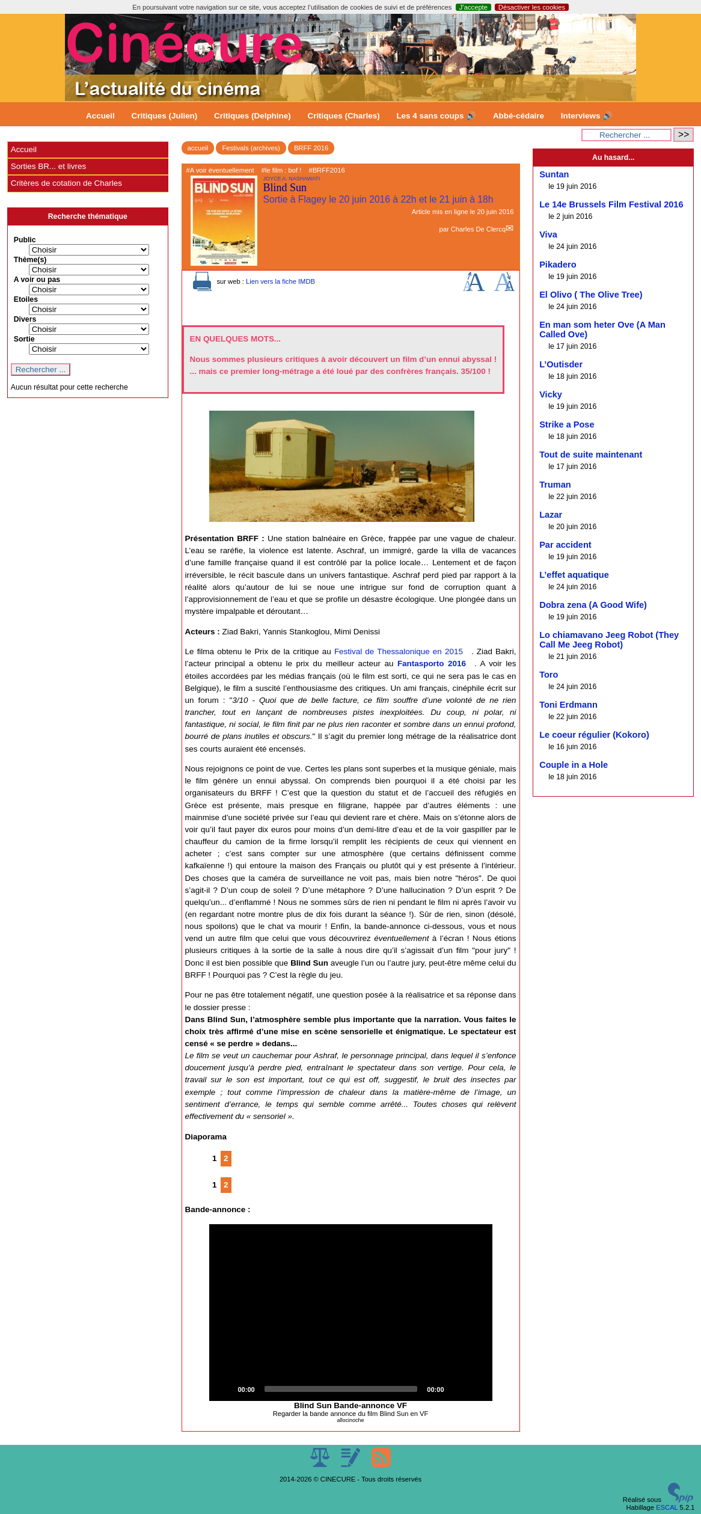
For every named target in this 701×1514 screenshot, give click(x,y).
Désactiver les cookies (531, 7)
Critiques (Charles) (343, 115)
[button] (350, 1313)
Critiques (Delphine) (252, 115)
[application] (350, 1312)
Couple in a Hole (573, 765)
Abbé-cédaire (518, 115)
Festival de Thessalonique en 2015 (398, 651)
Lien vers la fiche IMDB (280, 281)
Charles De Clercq (478, 229)
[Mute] (458, 1389)
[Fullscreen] (477, 1389)
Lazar (550, 514)
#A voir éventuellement (220, 170)
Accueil (100, 115)
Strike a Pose (566, 424)
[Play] (225, 1389)
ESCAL (667, 1507)
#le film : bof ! (282, 170)
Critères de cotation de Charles (66, 183)
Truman (555, 484)
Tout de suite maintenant (590, 454)
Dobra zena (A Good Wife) (593, 605)
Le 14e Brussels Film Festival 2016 (611, 204)
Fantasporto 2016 (431, 663)
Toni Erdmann (568, 704)
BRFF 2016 (311, 148)
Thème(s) (30, 260)
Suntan (554, 174)
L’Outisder (561, 364)
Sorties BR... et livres (48, 166)
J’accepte (473, 7)
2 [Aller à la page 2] (226, 1158)
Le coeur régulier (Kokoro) (594, 735)
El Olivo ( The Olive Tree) (590, 294)
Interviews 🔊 (587, 115)
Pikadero (557, 264)
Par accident (565, 545)
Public (25, 240)
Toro (548, 674)
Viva (548, 234)
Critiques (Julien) (165, 115)
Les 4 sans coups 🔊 (436, 115)
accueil (198, 148)
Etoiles (26, 299)
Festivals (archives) (251, 148)
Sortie (24, 339)
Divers (25, 319)
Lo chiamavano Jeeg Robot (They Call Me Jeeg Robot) (609, 639)
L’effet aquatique (574, 575)
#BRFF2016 (326, 170)
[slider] (341, 1389)
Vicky (550, 394)
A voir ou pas (37, 279)
